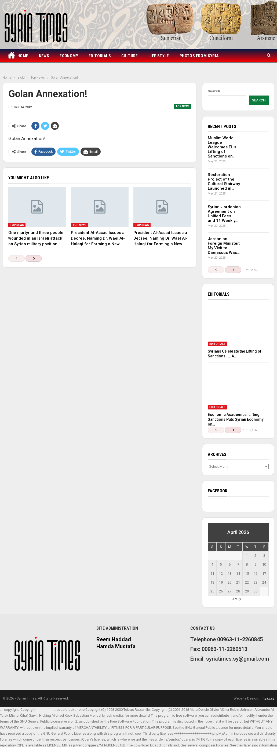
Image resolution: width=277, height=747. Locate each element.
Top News (182, 106)
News (44, 55)
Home (17, 56)
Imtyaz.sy (267, 698)
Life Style (158, 55)
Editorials (100, 55)
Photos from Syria (199, 55)
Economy (69, 55)
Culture (129, 55)
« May (236, 599)
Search (214, 91)
